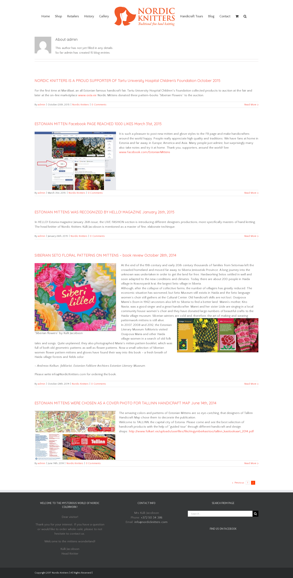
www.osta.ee (87, 95)
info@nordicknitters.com (150, 522)
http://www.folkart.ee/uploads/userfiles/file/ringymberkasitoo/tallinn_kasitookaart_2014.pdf (191, 431)
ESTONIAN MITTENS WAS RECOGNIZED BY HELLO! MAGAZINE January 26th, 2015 (104, 212)
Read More (250, 104)
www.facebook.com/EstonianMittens (144, 152)
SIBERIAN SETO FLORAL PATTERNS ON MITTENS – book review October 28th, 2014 (105, 255)
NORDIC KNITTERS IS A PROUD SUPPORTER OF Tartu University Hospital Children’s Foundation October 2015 (127, 80)
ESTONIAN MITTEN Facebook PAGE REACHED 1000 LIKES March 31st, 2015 (98, 123)
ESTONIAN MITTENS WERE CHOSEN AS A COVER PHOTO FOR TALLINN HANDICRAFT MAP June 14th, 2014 (125, 403)
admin (41, 104)
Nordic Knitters (80, 104)
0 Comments (99, 104)
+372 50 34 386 (151, 517)
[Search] (245, 16)
